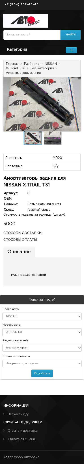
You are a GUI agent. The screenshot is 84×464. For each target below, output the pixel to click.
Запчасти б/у (18, 414)
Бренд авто (10, 309)
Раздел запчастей (15, 340)
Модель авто (11, 325)
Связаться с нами (21, 439)
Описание (19, 252)
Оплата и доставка (23, 430)
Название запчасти (16, 356)
